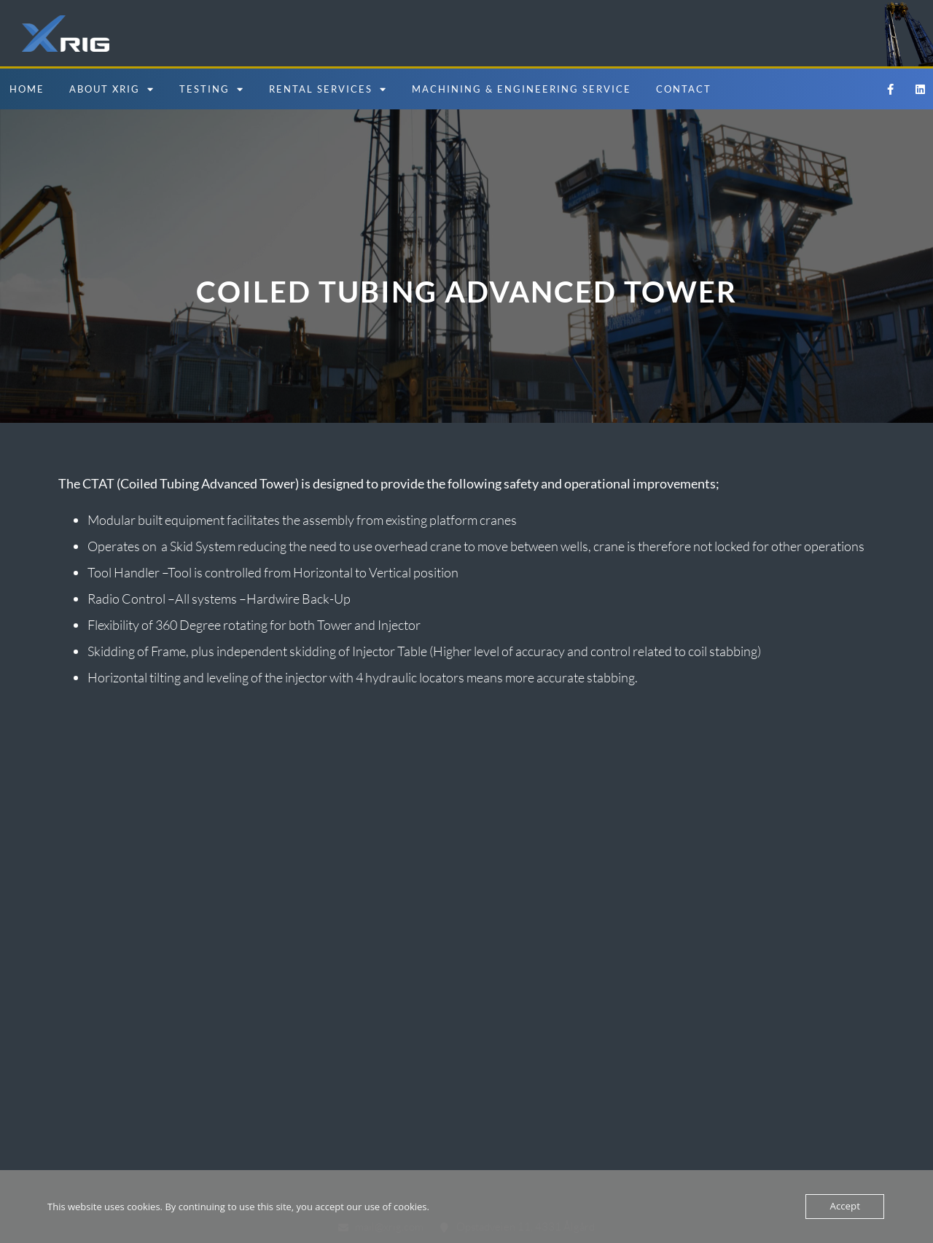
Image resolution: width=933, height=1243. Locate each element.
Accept (845, 1206)
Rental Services (328, 89)
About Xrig (112, 89)
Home (26, 89)
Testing (211, 89)
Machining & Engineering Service (521, 89)
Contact (683, 89)
